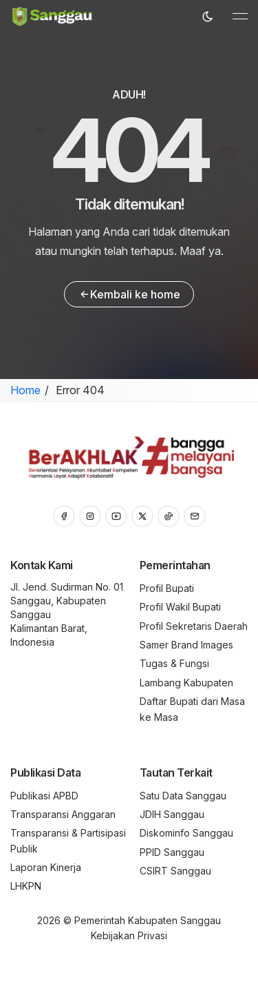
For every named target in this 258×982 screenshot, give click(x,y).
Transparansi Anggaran (63, 814)
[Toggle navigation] (240, 16)
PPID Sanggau (172, 852)
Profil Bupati (167, 588)
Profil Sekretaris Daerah (194, 626)
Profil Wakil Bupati (180, 607)
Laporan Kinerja (45, 867)
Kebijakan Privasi (129, 935)
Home (25, 390)
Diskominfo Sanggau (186, 833)
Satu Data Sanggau (183, 795)
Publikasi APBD (44, 795)
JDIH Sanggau (172, 814)
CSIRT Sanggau (175, 871)
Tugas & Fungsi (174, 663)
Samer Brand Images (186, 645)
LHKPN (25, 886)
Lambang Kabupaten (186, 682)
